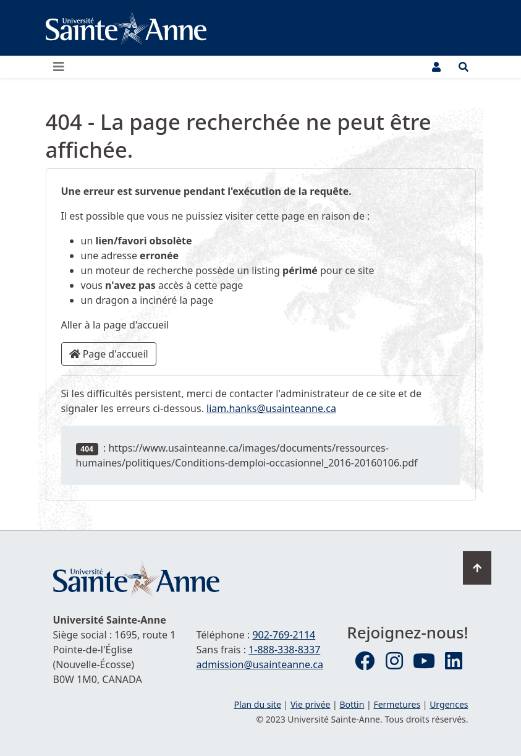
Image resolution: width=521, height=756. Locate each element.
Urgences (449, 704)
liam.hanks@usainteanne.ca (271, 408)
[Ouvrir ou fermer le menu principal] (62, 67)
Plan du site (257, 704)
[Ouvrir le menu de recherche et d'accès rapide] (463, 67)
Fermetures (396, 704)
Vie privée (310, 704)
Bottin (351, 704)
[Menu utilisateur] (436, 67)
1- (284, 649)
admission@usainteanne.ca (260, 664)
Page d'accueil (108, 354)
